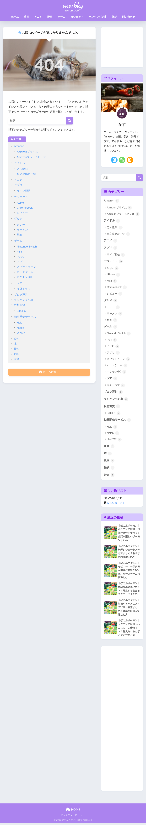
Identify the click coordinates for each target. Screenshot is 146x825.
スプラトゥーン (26, 266)
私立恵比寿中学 (26, 174)
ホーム (15, 16)
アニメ (38, 16)
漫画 (49, 16)
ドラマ (18, 283)
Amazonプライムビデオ (31, 157)
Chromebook (25, 207)
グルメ (18, 218)
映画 (26, 16)
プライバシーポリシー (72, 816)
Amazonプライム (27, 151)
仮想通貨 (19, 304)
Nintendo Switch (27, 246)
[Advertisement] (122, 47)
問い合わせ (128, 16)
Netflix (21, 327)
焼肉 (19, 234)
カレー (21, 224)
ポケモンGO (24, 277)
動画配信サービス (25, 316)
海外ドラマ (24, 288)
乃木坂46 (22, 169)
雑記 (114, 16)
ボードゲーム (25, 272)
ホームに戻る (49, 372)
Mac (112, 281)
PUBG (21, 256)
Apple (20, 202)
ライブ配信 (24, 190)
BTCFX (21, 310)
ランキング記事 (98, 16)
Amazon (19, 146)
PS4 (19, 251)
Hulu (19, 322)
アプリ (18, 185)
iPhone (113, 275)
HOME (73, 811)
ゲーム (61, 16)
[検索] (69, 120)
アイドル (19, 163)
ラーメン (22, 229)
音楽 (17, 359)
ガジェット (76, 16)
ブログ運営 (21, 294)
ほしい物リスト (116, 503)
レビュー (22, 212)
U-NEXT (22, 332)
